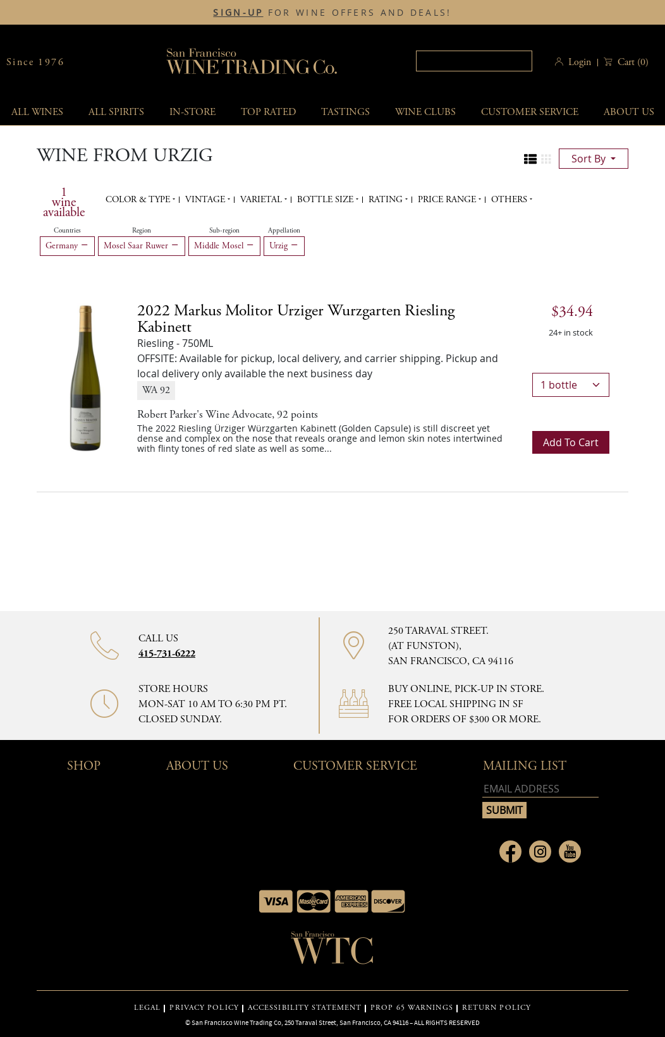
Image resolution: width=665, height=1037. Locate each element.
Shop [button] (84, 766)
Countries (67, 230)
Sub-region (224, 230)
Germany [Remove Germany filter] (67, 246)
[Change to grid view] (546, 159)
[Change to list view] (530, 159)
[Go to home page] (332, 952)
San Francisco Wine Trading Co (252, 62)
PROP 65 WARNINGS (411, 1008)
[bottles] (570, 385)
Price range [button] (448, 199)
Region (141, 230)
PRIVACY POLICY (203, 1008)
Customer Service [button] (355, 766)
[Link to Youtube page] (570, 851)
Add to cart (571, 442)
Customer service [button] (529, 112)
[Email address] (540, 788)
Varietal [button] (262, 199)
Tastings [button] (345, 112)
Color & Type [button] (139, 199)
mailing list (524, 766)
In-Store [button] (192, 112)
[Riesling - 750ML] (85, 377)
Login (579, 62)
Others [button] (510, 199)
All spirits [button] (116, 112)
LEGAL (147, 1008)
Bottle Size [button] (326, 199)
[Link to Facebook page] (510, 851)
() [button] (632, 62)
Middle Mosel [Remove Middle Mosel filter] (224, 246)
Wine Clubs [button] (425, 112)
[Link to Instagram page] (540, 851)
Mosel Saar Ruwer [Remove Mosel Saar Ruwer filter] (142, 246)
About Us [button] (197, 766)
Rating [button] (387, 199)
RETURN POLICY (496, 1008)
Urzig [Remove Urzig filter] (284, 246)
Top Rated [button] (268, 112)
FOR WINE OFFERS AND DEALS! (332, 12)
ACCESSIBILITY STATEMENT (305, 1008)
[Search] (474, 61)
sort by (589, 159)
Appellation (284, 230)
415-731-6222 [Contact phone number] (166, 653)
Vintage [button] (206, 199)
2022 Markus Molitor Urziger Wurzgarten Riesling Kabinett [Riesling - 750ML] (296, 319)
